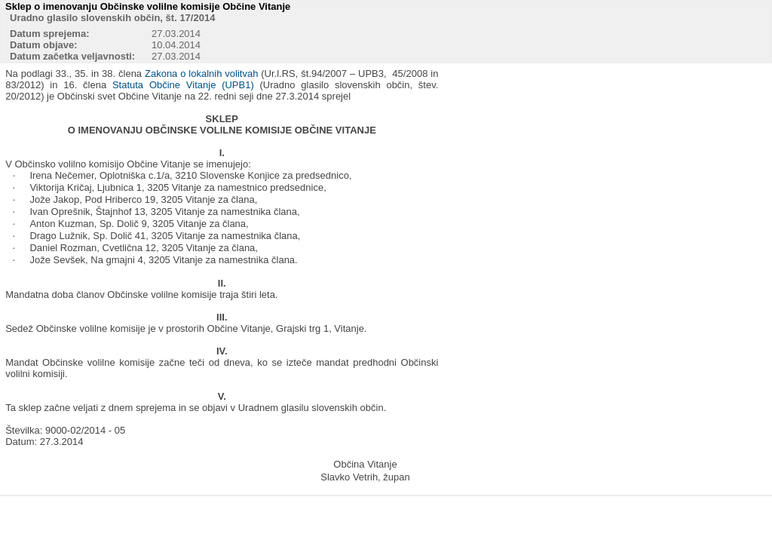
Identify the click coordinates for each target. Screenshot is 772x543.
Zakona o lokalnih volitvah (201, 73)
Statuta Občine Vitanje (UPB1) (183, 84)
